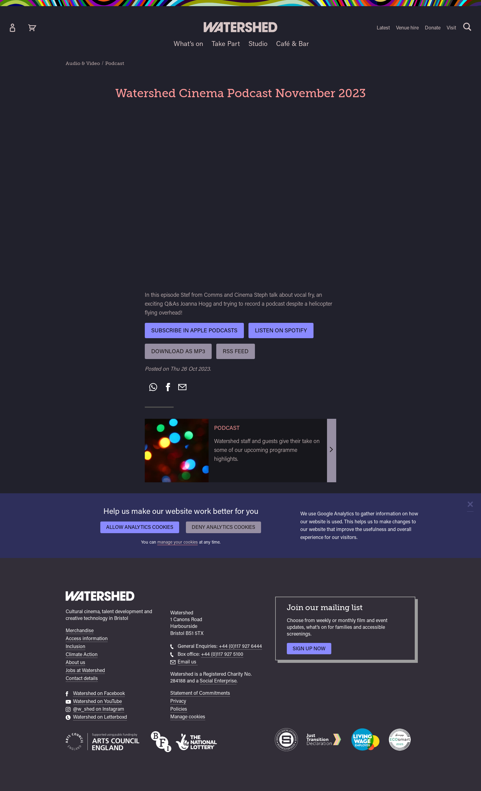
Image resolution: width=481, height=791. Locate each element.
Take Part (226, 43)
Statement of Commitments (200, 693)
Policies (178, 709)
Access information (87, 638)
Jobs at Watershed (85, 670)
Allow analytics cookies (139, 527)
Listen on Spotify (281, 330)
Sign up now (311, 650)
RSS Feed (235, 351)
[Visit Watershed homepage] (240, 27)
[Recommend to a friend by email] (182, 387)
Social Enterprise (218, 680)
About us (75, 662)
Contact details (82, 678)
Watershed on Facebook (99, 693)
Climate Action (82, 654)
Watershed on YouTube (97, 701)
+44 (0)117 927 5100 (222, 654)
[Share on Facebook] (168, 387)
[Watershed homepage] (100, 597)
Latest (383, 27)
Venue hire (407, 27)
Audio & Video (83, 63)
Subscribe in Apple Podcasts (194, 330)
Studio (257, 43)
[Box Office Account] (12, 27)
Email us (188, 661)
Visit (451, 27)
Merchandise (80, 630)
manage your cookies (177, 542)
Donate (433, 27)
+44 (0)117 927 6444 (240, 646)
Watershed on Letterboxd (100, 717)
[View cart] (32, 27)
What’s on (188, 43)
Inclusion (75, 646)
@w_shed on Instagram (98, 709)
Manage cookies (187, 716)
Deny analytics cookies (223, 527)
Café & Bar (292, 43)
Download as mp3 (178, 351)
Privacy (178, 701)
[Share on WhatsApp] (153, 387)
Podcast (114, 63)
